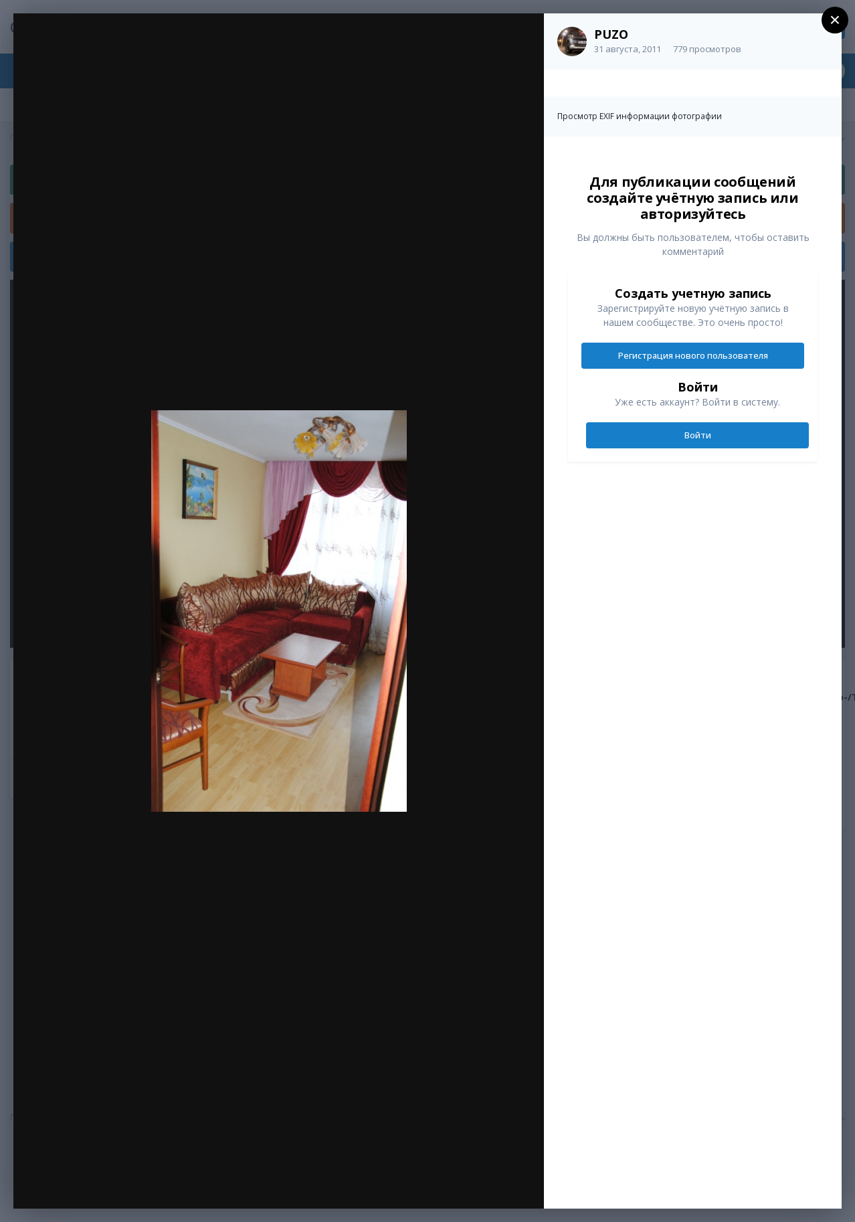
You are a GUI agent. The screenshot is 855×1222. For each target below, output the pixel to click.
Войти (697, 435)
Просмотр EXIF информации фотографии (639, 116)
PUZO (611, 34)
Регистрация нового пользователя (693, 355)
